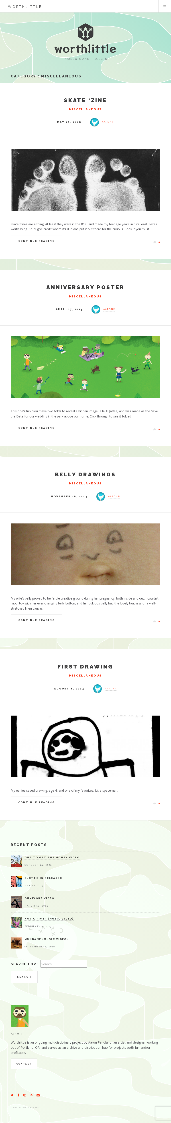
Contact (24, 1064)
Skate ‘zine (85, 100)
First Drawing (85, 666)
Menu (165, 6)
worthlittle (25, 6)
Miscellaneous (61, 76)
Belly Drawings (85, 474)
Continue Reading (36, 241)
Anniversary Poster (85, 287)
